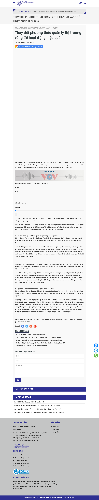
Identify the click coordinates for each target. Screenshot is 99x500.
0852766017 (26, 438)
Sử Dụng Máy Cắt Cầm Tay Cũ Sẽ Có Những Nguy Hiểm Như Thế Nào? (39, 340)
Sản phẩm (56, 432)
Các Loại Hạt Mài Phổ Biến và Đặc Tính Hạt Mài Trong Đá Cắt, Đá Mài (39, 337)
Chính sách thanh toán (22, 463)
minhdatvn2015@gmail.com (29, 441)
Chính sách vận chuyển (22, 458)
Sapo (73, 497)
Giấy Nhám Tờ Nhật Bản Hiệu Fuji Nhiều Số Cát (31, 346)
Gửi (18, 380)
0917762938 (35, 438)
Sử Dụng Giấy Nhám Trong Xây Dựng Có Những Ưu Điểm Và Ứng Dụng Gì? (40, 343)
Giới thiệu (56, 429)
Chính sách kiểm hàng (22, 466)
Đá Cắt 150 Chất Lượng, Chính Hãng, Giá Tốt (30, 335)
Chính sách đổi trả (21, 460)
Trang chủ (56, 426)
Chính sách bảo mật (21, 455)
